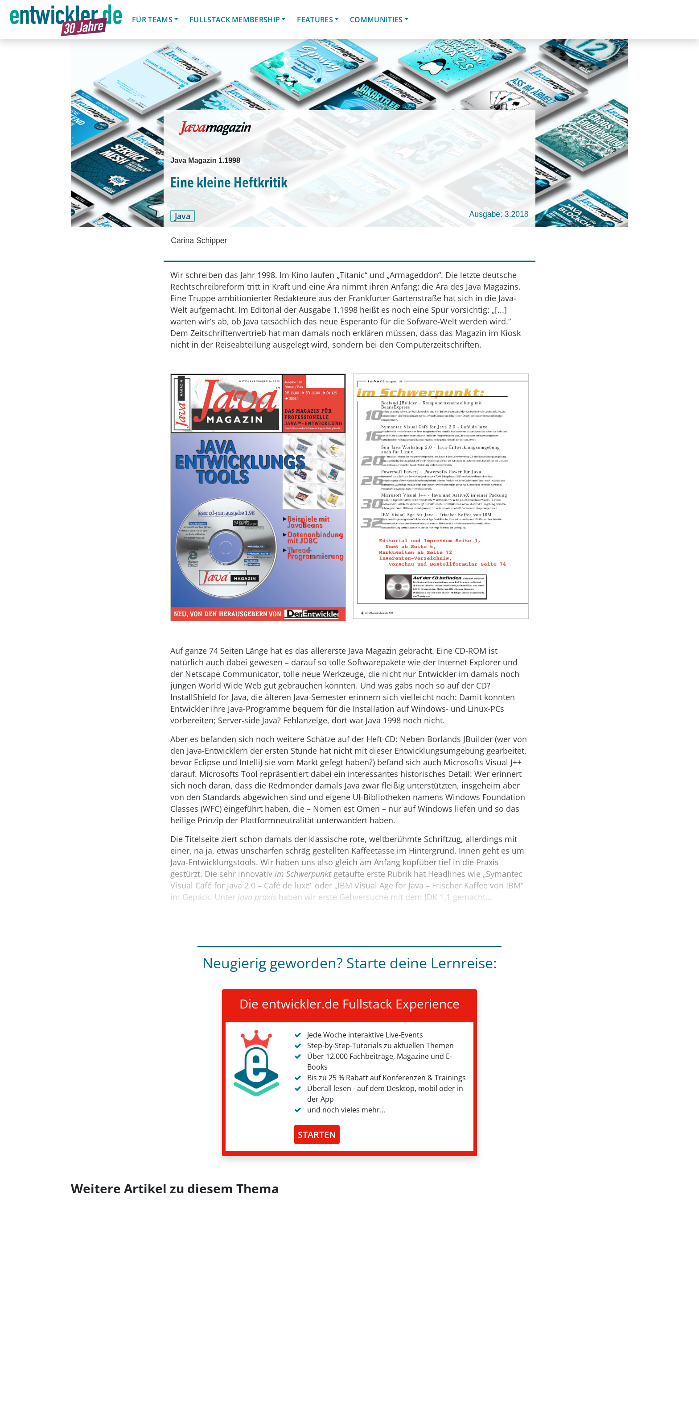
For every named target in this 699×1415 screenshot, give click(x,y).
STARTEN (317, 1135)
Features (315, 20)
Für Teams (152, 20)
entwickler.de (66, 20)
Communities (376, 20)
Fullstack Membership (234, 20)
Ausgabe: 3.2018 (499, 214)
